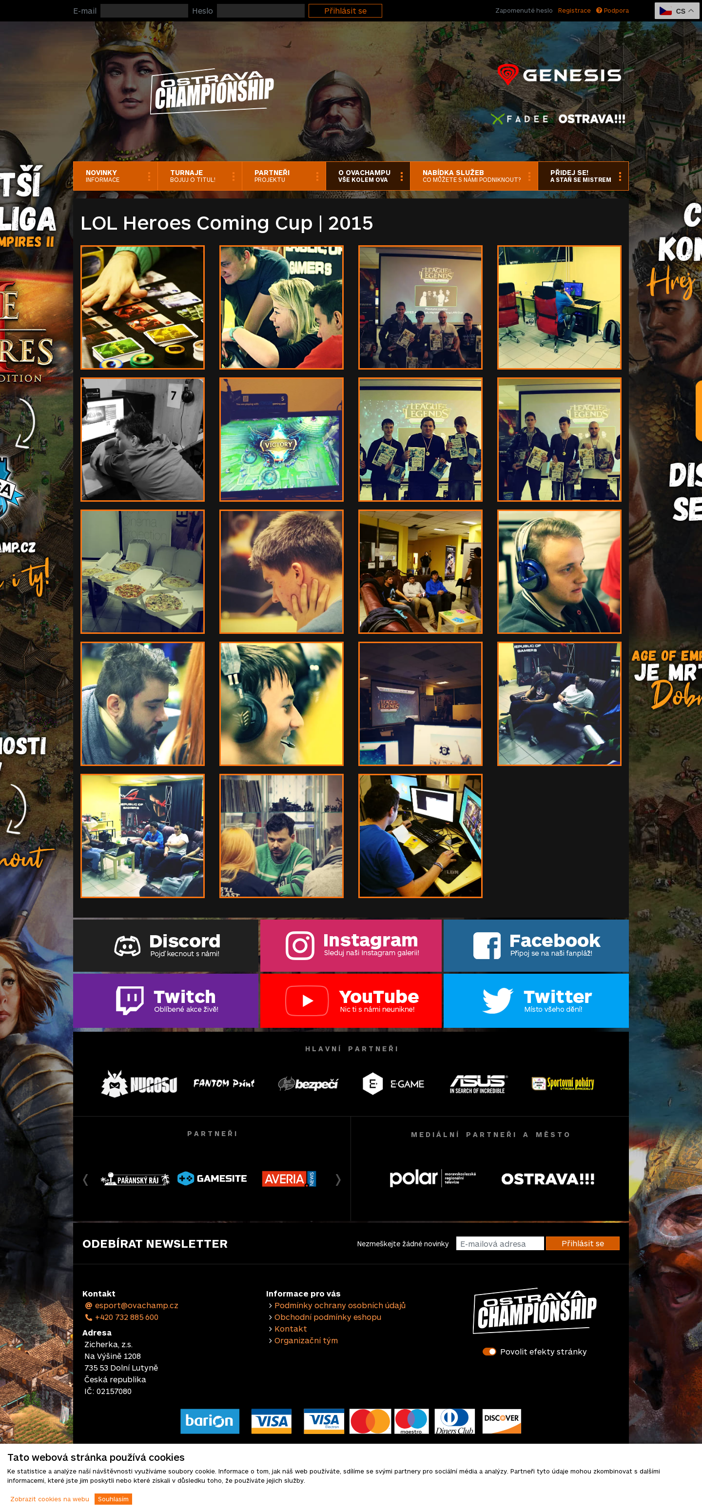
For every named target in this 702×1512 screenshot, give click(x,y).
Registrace (574, 10)
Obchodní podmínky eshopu (327, 1316)
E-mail (85, 10)
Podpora (612, 10)
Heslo (202, 10)
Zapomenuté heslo (524, 10)
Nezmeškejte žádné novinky (402, 1243)
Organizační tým (306, 1340)
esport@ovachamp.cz (131, 1305)
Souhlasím (113, 1499)
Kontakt (290, 1328)
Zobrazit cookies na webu (49, 1499)
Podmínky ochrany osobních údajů (340, 1305)
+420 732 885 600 (121, 1316)
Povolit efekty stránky (543, 1351)
